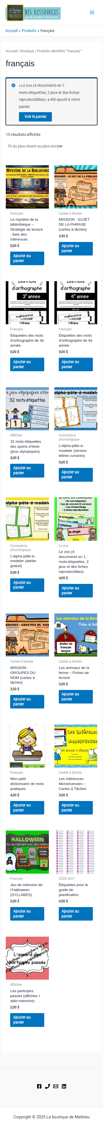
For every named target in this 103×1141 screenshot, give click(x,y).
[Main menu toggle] (92, 12)
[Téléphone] (47, 1086)
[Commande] (35, 146)
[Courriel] (55, 1086)
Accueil (11, 51)
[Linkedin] (64, 1086)
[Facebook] (39, 1086)
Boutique (27, 51)
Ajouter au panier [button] (22, 258)
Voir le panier (35, 116)
